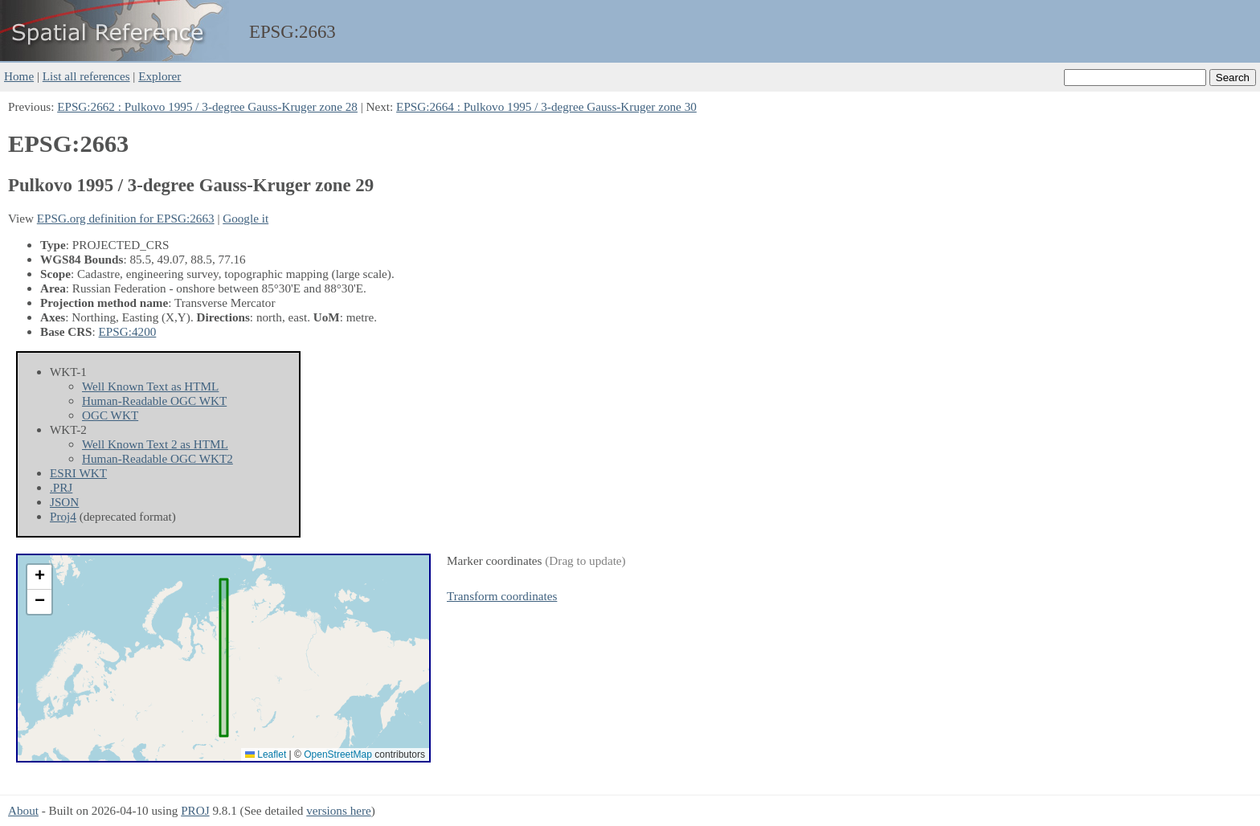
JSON (64, 502)
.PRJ (61, 487)
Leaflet (265, 754)
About (23, 810)
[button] (39, 577)
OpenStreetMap (338, 754)
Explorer (159, 76)
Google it (245, 218)
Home (19, 76)
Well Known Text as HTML (150, 386)
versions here (338, 810)
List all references (86, 76)
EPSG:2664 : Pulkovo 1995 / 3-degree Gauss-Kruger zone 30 (546, 106)
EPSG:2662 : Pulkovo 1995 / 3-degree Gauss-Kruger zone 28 (207, 106)
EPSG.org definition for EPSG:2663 (126, 218)
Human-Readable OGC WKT (154, 400)
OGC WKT (110, 415)
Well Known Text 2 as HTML (155, 444)
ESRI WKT (78, 473)
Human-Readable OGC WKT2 (157, 458)
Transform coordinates (502, 596)
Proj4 (63, 516)
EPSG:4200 (128, 331)
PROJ (195, 810)
